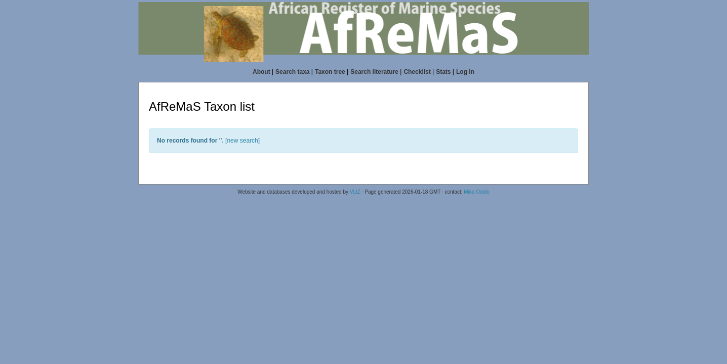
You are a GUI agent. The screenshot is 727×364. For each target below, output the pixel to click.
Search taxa (292, 71)
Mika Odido (477, 192)
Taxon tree (330, 71)
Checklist (416, 71)
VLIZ (355, 192)
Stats (443, 71)
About (261, 71)
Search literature (374, 71)
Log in (465, 71)
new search (242, 140)
